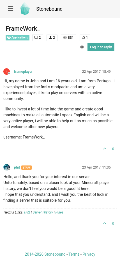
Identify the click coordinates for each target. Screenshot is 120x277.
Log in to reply (101, 47)
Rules (60, 212)
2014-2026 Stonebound (45, 254)
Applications (17, 37)
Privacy (88, 254)
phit (17, 167)
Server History (43, 212)
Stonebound (49, 9)
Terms (73, 254)
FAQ (27, 212)
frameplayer (23, 72)
